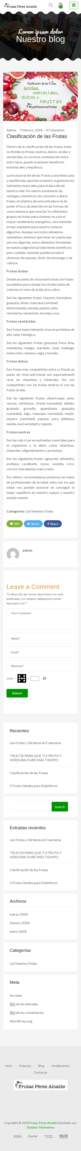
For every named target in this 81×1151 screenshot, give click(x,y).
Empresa (25, 1066)
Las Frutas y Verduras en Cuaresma (35, 743)
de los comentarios (27, 1012)
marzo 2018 (19, 914)
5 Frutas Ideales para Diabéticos (33, 786)
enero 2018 (18, 931)
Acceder (16, 995)
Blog (41, 1066)
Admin (11, 130)
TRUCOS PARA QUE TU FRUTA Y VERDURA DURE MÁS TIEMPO (36, 758)
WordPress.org (21, 1021)
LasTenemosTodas (39, 511)
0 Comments (55, 130)
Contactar (41, 1072)
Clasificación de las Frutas (29, 773)
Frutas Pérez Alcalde (43, 1123)
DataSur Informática (40, 1127)
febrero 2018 (20, 923)
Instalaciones (60, 1066)
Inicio (8, 1066)
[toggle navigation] (73, 5)
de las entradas (24, 1004)
